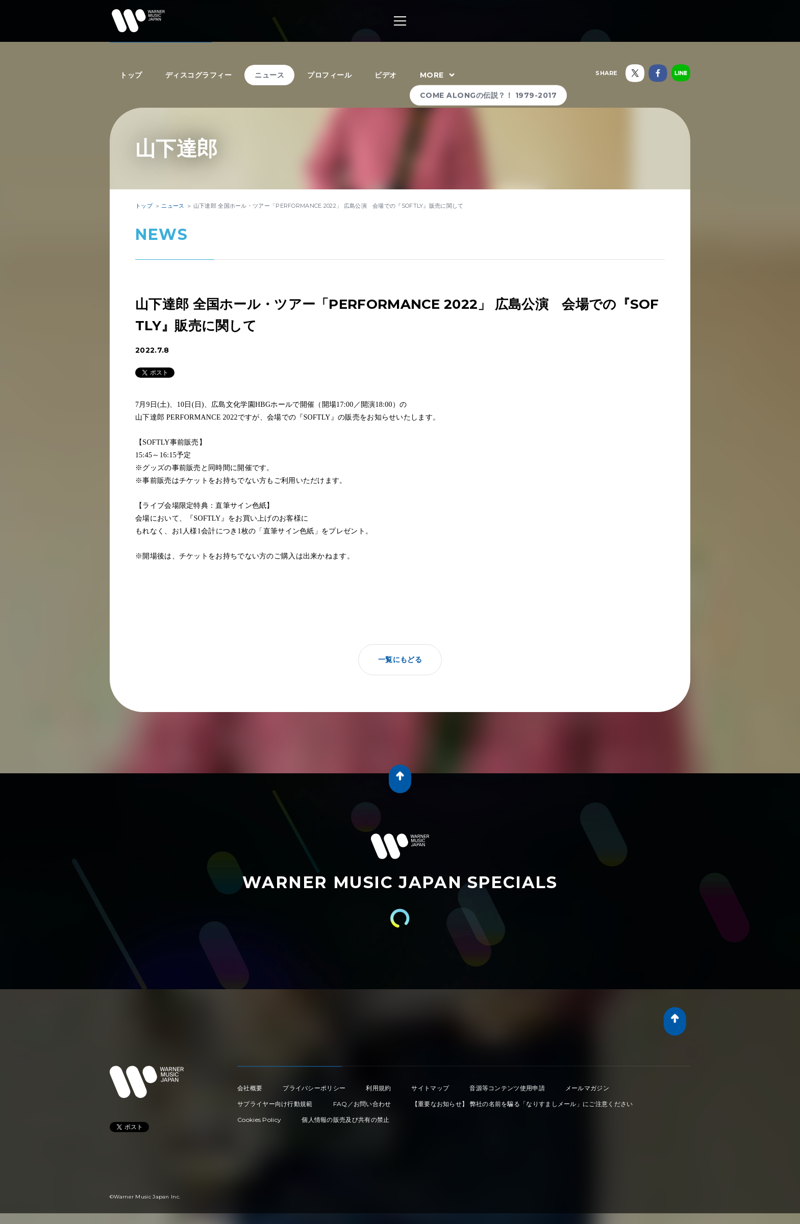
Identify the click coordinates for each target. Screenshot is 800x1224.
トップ (131, 75)
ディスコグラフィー (198, 75)
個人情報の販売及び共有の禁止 (345, 1119)
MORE (438, 75)
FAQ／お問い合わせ (362, 1104)
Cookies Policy (259, 1119)
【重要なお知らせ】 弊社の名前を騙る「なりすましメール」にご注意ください (522, 1104)
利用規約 (378, 1088)
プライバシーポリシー (314, 1088)
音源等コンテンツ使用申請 (507, 1088)
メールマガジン (587, 1088)
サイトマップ (430, 1088)
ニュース (269, 75)
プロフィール (329, 75)
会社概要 (249, 1088)
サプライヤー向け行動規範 (275, 1104)
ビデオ (385, 75)
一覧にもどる (400, 659)
